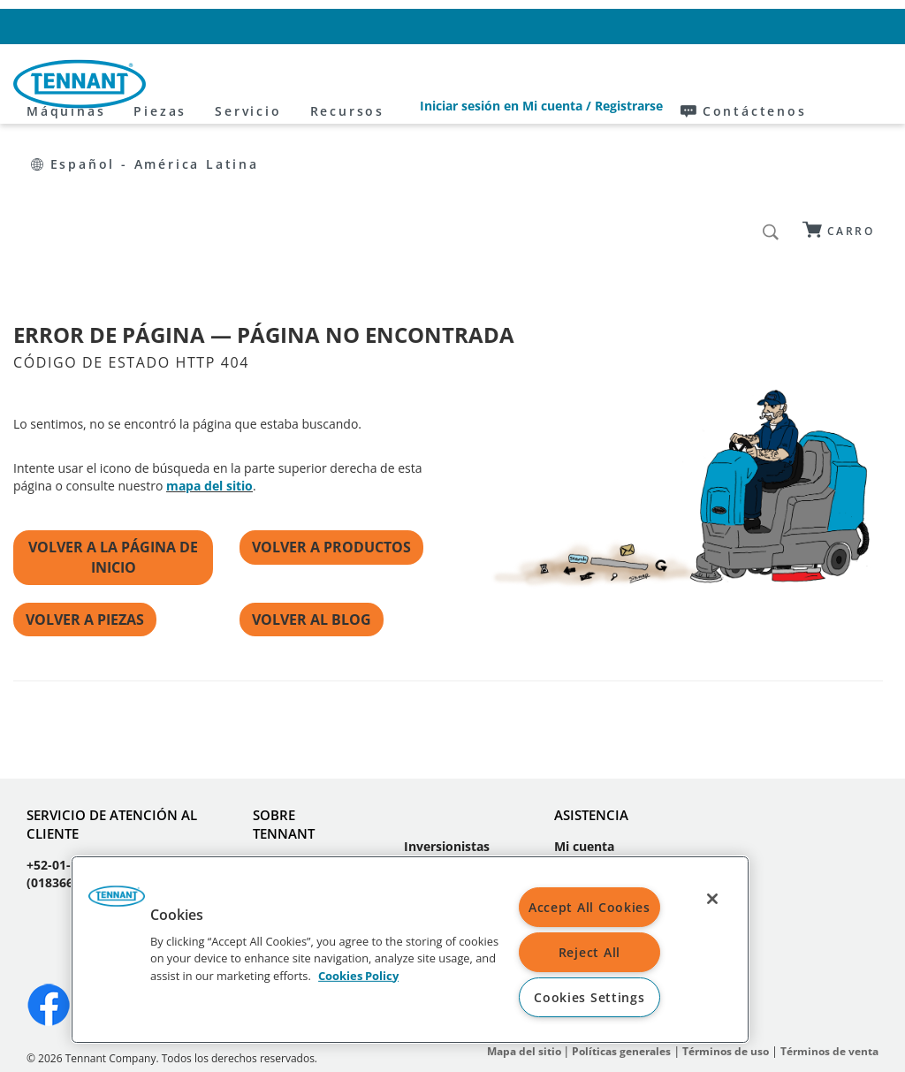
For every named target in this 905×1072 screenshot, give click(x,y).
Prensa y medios (430, 774)
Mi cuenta (584, 739)
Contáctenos (657, 26)
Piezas (319, 84)
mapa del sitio (209, 378)
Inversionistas (447, 739)
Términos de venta (829, 944)
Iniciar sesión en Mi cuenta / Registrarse (480, 26)
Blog (266, 784)
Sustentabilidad (451, 836)
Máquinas (225, 84)
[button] (116, 902)
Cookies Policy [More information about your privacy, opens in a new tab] (358, 975)
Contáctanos (592, 765)
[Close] (712, 898)
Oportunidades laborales (299, 819)
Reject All (589, 952)
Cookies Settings (589, 997)
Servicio (407, 84)
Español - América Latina (803, 26)
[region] (410, 949)
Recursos (505, 84)
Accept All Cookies (589, 907)
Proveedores (442, 810)
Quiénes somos (299, 757)
